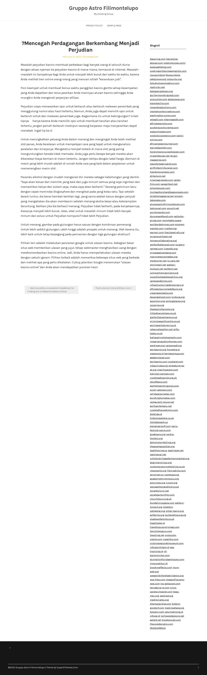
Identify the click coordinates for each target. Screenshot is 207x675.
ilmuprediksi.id (159, 563)
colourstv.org (174, 79)
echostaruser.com (160, 188)
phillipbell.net (158, 264)
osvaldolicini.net (159, 490)
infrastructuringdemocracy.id (167, 284)
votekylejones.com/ (174, 63)
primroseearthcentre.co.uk (165, 321)
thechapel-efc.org (174, 232)
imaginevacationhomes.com (166, 341)
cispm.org (171, 482)
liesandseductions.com (163, 107)
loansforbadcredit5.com (163, 163)
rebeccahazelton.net (161, 329)
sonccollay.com (158, 99)
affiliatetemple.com (161, 123)
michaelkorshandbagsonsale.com (169, 192)
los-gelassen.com (170, 583)
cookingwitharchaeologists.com (168, 71)
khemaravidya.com (160, 603)
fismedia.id (173, 349)
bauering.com (158, 58)
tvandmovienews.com (162, 171)
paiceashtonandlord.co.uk (164, 486)
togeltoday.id (157, 523)
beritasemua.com (174, 353)
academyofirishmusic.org (164, 478)
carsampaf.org (173, 345)
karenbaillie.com (159, 103)
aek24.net (155, 619)
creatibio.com (170, 539)
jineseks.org (171, 248)
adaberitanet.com (160, 357)
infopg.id (155, 615)
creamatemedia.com (161, 293)
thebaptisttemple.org (162, 309)
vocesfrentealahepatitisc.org (166, 276)
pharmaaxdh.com (174, 119)
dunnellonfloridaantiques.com (167, 559)
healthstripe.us (158, 450)
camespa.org (171, 474)
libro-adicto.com (176, 470)
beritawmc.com (158, 361)
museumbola (157, 75)
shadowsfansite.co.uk (162, 519)
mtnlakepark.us (159, 422)
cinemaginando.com (161, 180)
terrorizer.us (157, 474)
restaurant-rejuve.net (162, 402)
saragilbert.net (169, 184)
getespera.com (176, 99)
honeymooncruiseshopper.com (167, 151)
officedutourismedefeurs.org (166, 289)
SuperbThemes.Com (67, 667)
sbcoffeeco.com (158, 381)
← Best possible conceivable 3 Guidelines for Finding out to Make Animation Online (50, 290)
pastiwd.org (166, 595)
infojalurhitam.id (159, 547)
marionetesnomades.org (164, 256)
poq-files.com (157, 579)
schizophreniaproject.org (164, 272)
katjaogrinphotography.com (166, 337)
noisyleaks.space (171, 220)
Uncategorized (90, 56)
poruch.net (173, 208)
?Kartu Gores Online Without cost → (114, 288)
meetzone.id (157, 353)
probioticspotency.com (163, 135)
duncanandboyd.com (161, 216)
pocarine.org (157, 305)
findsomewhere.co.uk (162, 418)
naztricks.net (157, 87)
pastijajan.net (176, 450)
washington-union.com (163, 115)
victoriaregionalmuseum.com (167, 543)
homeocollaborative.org (163, 240)
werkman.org (157, 345)
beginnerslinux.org (161, 462)
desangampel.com (160, 297)
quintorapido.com (160, 212)
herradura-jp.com (159, 587)
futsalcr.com (157, 611)
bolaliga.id (156, 414)
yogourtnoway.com (160, 131)
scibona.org (178, 297)
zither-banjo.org (175, 511)
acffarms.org (157, 515)
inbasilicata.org (159, 365)
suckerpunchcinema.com (164, 127)
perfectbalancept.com (162, 244)
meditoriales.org (159, 599)
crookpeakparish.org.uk (163, 377)
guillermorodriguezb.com (164, 95)
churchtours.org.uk (161, 498)
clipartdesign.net (160, 155)
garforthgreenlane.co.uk (163, 317)
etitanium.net (157, 176)
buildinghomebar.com (162, 398)
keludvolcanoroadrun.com (164, 83)
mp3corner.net (158, 260)
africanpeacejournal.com (164, 143)
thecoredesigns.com (161, 624)
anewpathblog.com (160, 67)
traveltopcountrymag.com (164, 527)
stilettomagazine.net (162, 196)
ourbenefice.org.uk (175, 515)
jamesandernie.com (161, 280)
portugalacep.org (175, 301)
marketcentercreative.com (165, 111)
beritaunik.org (158, 349)
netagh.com (156, 119)
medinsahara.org (174, 607)
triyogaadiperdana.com (163, 252)
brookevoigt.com (171, 619)
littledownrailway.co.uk (163, 313)
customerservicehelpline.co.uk (167, 466)
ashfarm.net (171, 268)
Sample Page (114, 25)
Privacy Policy (94, 25)
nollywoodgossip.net (172, 615)
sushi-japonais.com (161, 389)
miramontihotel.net (161, 236)
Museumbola (172, 75)
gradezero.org (158, 434)
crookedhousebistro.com (164, 410)
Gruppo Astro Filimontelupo (103, 8)
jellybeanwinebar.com (162, 393)
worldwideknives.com (162, 224)
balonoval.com (158, 208)
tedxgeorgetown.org (161, 91)
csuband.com (175, 361)
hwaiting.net (157, 535)
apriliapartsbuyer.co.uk (163, 325)
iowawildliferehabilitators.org (167, 575)
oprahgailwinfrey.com (162, 494)
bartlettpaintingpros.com (164, 385)
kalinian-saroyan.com (162, 373)
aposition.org (157, 301)
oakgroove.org (158, 79)
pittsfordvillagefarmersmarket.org (169, 458)
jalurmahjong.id (174, 611)
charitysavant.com (167, 369)
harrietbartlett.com (161, 147)
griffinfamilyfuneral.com (164, 167)
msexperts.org (158, 470)
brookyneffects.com (161, 567)
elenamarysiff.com (160, 426)
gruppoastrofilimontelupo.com (167, 204)
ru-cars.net (173, 260)
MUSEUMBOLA (158, 628)
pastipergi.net (158, 454)
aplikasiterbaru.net (161, 406)
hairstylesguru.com (161, 531)
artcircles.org (157, 482)
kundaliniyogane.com (162, 502)
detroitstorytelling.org (162, 442)
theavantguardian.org (162, 446)
